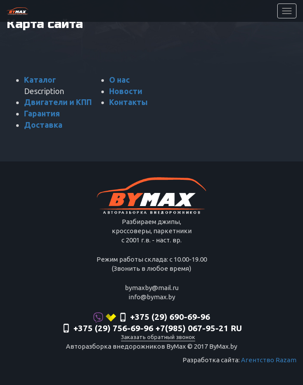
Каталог (40, 79)
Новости (125, 91)
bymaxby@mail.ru (152, 287)
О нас (119, 79)
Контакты (128, 102)
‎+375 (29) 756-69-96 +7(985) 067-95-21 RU (152, 329)
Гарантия (42, 113)
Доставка (43, 124)
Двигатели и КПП (58, 102)
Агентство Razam (268, 360)
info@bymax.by (151, 297)
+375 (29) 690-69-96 (151, 317)
